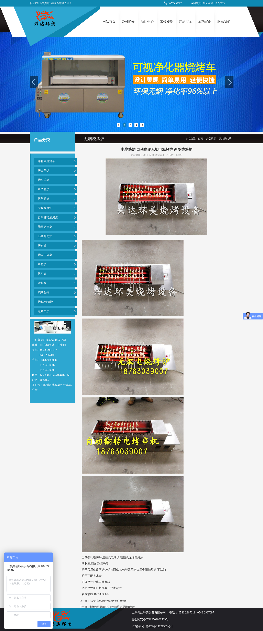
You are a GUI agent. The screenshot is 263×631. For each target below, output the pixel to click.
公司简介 (128, 21)
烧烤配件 (43, 292)
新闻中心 (147, 21)
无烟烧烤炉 (45, 208)
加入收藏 (208, 3)
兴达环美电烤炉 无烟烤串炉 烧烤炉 (108, 600)
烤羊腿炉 (43, 189)
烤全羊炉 (43, 170)
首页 (200, 138)
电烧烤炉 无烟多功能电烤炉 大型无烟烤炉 (112, 606)
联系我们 (223, 21)
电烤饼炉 (43, 311)
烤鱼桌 (42, 273)
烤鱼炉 (42, 264)
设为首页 (220, 3)
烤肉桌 (42, 245)
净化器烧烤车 (46, 161)
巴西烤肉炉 (45, 236)
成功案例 (204, 21)
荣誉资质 (166, 21)
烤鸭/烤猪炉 (45, 301)
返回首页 (196, 3)
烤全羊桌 (43, 179)
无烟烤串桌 (45, 226)
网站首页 (109, 21)
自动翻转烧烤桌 (48, 217)
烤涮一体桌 (45, 254)
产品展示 (185, 21)
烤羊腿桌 (43, 198)
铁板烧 (42, 283)
